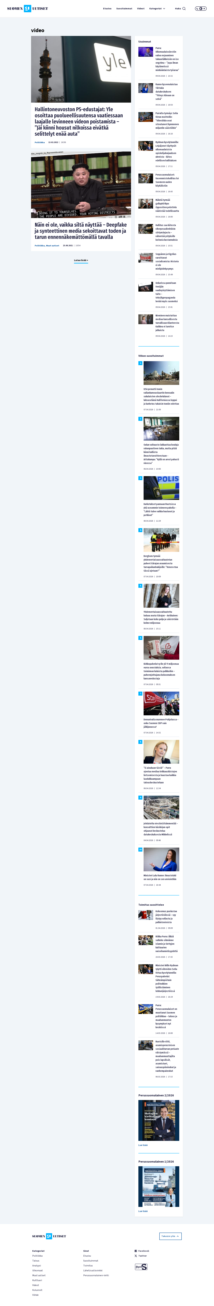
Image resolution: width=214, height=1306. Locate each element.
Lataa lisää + (81, 260)
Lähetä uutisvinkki (92, 1270)
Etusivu (107, 8)
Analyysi (36, 1265)
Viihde (35, 1295)
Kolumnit (37, 1290)
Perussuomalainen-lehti (96, 1275)
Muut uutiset (52, 245)
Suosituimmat (124, 8)
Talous (35, 1260)
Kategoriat (157, 8)
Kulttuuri (37, 1280)
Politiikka (40, 142)
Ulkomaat (37, 1270)
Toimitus (88, 1265)
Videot (141, 8)
